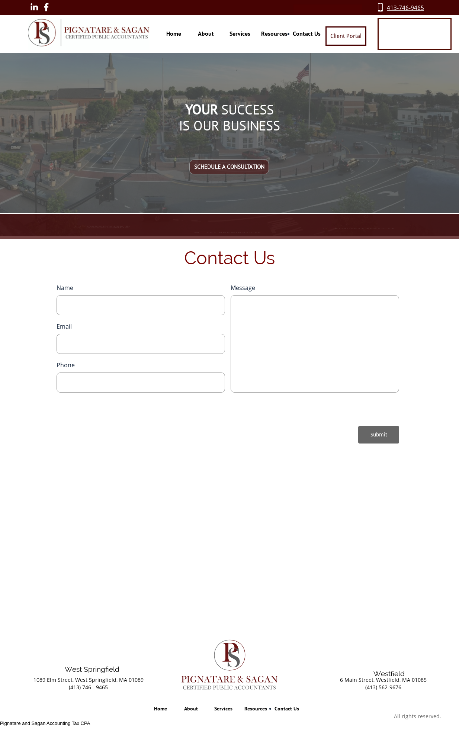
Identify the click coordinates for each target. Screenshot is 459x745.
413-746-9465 (405, 8)
